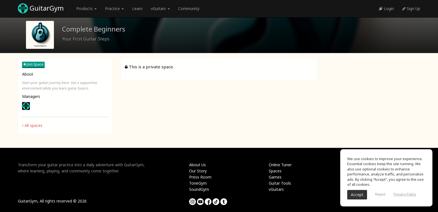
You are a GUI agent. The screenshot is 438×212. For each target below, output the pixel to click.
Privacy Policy (405, 194)
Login (386, 8)
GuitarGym (41, 8)
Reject (380, 194)
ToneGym (198, 183)
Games (275, 177)
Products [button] (86, 8)
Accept (357, 194)
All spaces (32, 125)
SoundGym (199, 189)
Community (188, 8)
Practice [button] (114, 8)
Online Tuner (280, 164)
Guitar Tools (280, 183)
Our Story (198, 171)
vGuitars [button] (160, 8)
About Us (197, 164)
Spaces (275, 171)
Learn (137, 8)
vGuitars (276, 189)
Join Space (33, 64)
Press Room (200, 177)
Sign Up (411, 8)
